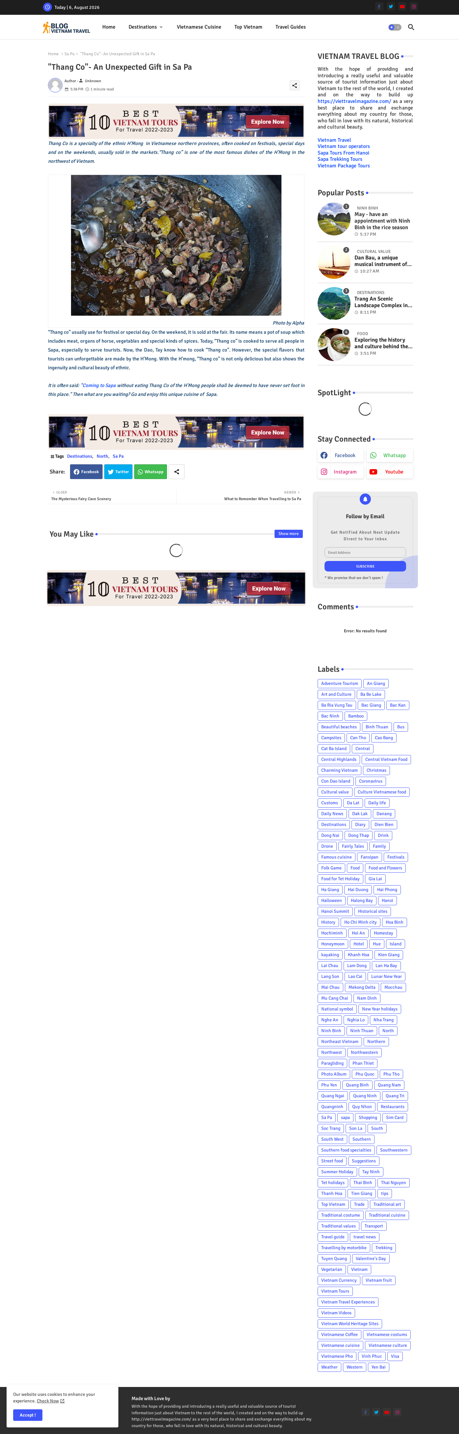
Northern (376, 1041)
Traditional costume (340, 1215)
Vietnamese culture (388, 1345)
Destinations (143, 27)
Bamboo (356, 716)
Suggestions (364, 1161)
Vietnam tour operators (344, 146)
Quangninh (332, 1106)
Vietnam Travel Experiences (348, 1302)
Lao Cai (355, 976)
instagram (345, 472)
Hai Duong (358, 889)
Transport (374, 1226)
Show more (288, 533)
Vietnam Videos (336, 1313)
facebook (345, 455)
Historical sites (372, 911)
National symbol (337, 1009)
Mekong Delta (362, 987)
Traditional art (387, 1204)
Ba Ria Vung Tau (336, 705)
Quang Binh (357, 1085)
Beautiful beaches (339, 727)
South (377, 1128)
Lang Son (330, 976)
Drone (327, 846)
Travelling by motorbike (344, 1248)
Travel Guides (291, 27)
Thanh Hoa (331, 1193)
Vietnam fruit (379, 1280)
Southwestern (394, 1150)
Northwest (331, 1052)
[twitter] (391, 6)
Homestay (383, 933)
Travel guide (333, 1237)
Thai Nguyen (393, 1182)
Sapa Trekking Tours (340, 159)
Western (355, 1367)
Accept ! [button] (28, 1415)
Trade (359, 1204)
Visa (395, 1356)
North (102, 456)
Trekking (383, 1248)
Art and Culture (336, 694)
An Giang (376, 683)
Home (108, 27)
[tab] (109, 27)
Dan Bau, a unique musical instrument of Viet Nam (380, 261)
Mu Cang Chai (334, 998)
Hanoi (387, 900)
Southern (361, 1139)
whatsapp (394, 455)
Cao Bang (384, 738)
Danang (384, 813)
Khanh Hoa (358, 955)
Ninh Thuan (362, 1030)
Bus (400, 727)
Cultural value (335, 792)
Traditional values (338, 1226)
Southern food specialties (346, 1150)
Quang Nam (389, 1085)
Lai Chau (329, 965)
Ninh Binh (331, 1030)
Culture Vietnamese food (382, 792)
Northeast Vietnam (339, 1041)
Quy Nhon (362, 1106)
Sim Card (394, 1117)
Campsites (331, 738)
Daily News (332, 813)
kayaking (330, 955)
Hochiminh (332, 933)
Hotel (358, 944)
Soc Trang (330, 1128)
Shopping (368, 1117)
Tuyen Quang (334, 1258)
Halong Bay (362, 900)
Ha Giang (330, 889)
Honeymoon (333, 944)
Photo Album (334, 1074)
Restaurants (392, 1106)
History (328, 922)
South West (332, 1139)
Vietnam (359, 1269)
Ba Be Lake (370, 694)
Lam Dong (357, 965)
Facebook (90, 471)
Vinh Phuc (372, 1356)
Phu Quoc (364, 1074)
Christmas (376, 770)
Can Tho (358, 738)
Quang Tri (395, 1096)
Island (395, 944)
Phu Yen (329, 1085)
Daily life (377, 803)
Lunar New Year (386, 976)
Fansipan (369, 857)
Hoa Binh (394, 922)
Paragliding (332, 1063)
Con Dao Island (335, 781)
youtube (394, 472)
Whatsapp (154, 471)
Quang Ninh (365, 1096)
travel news (364, 1237)
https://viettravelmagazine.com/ (354, 101)
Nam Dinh (367, 998)
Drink (383, 835)
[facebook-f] (379, 6)
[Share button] (176, 471)
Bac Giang (371, 705)
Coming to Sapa (99, 385)
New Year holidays (380, 1009)
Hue (377, 944)
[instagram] (414, 6)
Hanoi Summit (335, 911)
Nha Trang (384, 1020)
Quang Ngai (332, 1096)
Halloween (331, 900)
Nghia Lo (356, 1020)
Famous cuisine (336, 857)
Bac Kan (398, 705)
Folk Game (331, 868)
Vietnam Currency (339, 1280)
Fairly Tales (353, 846)
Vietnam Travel (334, 140)
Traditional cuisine (387, 1215)
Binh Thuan (377, 727)
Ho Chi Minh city (360, 922)
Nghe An (329, 1020)
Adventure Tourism (339, 683)
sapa (345, 1117)
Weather (329, 1367)
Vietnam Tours (335, 1291)
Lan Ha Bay (386, 965)
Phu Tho (391, 1074)
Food (355, 868)
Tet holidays (333, 1182)
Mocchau (393, 987)
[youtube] (402, 6)
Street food (332, 1161)
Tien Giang (361, 1193)
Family (379, 846)
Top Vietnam (248, 27)
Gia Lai (375, 879)
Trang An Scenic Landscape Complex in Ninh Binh (381, 302)
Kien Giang (388, 955)
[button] (394, 27)
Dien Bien (384, 824)
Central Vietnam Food (386, 759)
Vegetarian (331, 1269)
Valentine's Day (371, 1258)
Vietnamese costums (387, 1334)
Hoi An (358, 933)
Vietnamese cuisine (199, 27)
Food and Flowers (385, 868)
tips (384, 1193)
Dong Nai (330, 835)
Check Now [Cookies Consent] (48, 1401)
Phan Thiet (363, 1063)
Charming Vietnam (339, 770)
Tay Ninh (371, 1172)
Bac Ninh (330, 716)
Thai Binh (362, 1182)
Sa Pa (69, 54)
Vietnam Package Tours (344, 165)
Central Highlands (338, 759)
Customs (329, 803)
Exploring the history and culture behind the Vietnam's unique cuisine (381, 343)
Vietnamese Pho (337, 1356)
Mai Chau (330, 987)
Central (362, 748)
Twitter (122, 471)
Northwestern (364, 1052)
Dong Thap (358, 835)
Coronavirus (370, 781)
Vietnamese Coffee (339, 1334)
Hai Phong (387, 889)
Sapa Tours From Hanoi (343, 153)
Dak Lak (360, 813)
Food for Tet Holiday (340, 879)
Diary (360, 824)
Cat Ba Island (334, 748)
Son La (355, 1128)
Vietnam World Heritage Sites (349, 1323)
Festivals (395, 857)
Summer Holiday (337, 1172)
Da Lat (353, 803)
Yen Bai (379, 1367)
